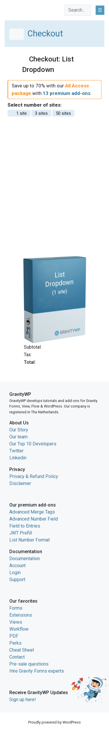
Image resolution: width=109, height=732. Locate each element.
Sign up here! (22, 699)
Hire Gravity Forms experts (36, 671)
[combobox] (78, 10)
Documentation (24, 558)
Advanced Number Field (33, 519)
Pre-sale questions (29, 664)
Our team (18, 437)
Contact (17, 657)
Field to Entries (24, 526)
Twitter (16, 451)
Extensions (20, 615)
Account (17, 565)
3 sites (41, 113)
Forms (15, 608)
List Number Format (29, 540)
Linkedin (17, 458)
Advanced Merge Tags (32, 512)
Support (17, 579)
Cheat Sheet (21, 650)
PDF (13, 636)
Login (15, 572)
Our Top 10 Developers (32, 444)
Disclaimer (20, 483)
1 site (19, 113)
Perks (15, 643)
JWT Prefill (20, 533)
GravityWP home (21, 9)
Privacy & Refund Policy (33, 476)
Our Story (18, 430)
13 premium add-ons (66, 93)
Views (15, 622)
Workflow (18, 629)
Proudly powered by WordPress (54, 722)
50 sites (63, 113)
